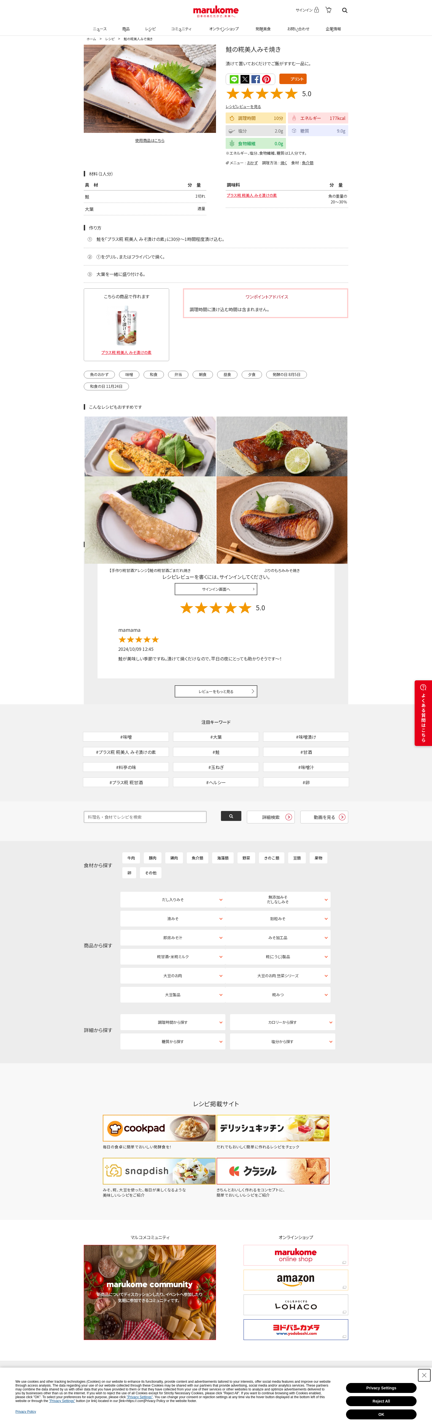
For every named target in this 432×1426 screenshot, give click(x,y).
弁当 (178, 374)
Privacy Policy (25, 1412)
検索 (345, 10)
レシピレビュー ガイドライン (328, 480)
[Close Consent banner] (424, 1375)
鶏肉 (174, 822)
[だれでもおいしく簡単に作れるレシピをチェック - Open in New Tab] (276, 1067)
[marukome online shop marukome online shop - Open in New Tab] (296, 1176)
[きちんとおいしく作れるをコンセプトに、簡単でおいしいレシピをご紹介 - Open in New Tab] (276, 1116)
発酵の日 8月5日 (286, 374)
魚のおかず (99, 374)
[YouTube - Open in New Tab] (311, 1306)
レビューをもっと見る (216, 627)
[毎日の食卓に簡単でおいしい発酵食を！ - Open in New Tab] (155, 1067)
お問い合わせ (297, 25)
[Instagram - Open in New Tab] (222, 1306)
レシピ (149, 25)
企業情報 (332, 25)
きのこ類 (271, 822)
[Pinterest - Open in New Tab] (150, 1324)
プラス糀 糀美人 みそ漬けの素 (255, 196)
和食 (154, 374)
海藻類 (223, 822)
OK (381, 1414)
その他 (150, 837)
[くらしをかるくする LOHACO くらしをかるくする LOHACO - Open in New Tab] (296, 1226)
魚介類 (308, 162)
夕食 (252, 374)
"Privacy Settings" (140, 1397)
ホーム (91, 38)
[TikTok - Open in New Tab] (148, 1306)
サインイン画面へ (216, 524)
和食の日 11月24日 (106, 385)
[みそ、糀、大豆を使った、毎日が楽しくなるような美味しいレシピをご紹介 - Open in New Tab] (155, 1116)
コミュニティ (181, 25)
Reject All (381, 1401)
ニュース (99, 25)
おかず (252, 162)
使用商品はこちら (149, 140)
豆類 (297, 822)
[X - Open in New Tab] (183, 1306)
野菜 (246, 822)
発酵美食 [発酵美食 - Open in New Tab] (262, 25)
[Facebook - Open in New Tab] (267, 1306)
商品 (125, 25)
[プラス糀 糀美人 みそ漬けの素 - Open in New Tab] (126, 328)
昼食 (227, 374)
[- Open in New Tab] (328, 10)
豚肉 (152, 822)
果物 (318, 822)
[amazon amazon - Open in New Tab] (296, 1201)
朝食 (203, 374)
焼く (283, 162)
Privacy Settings (381, 1388)
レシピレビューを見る (243, 106)
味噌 (129, 374)
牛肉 (131, 822)
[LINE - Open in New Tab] (186, 1324)
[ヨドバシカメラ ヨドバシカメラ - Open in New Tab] (296, 1250)
